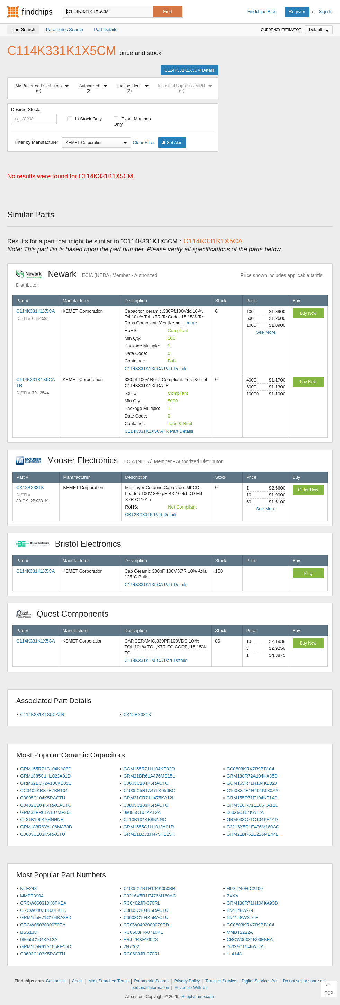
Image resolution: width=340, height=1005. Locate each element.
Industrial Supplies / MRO (186, 87)
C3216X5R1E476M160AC (253, 826)
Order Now (308, 489)
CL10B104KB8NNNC (144, 819)
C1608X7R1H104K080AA (253, 790)
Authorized (94, 87)
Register (297, 11)
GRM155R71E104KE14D (252, 797)
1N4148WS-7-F (242, 917)
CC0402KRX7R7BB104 (44, 790)
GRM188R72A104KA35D (252, 776)
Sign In (326, 11)
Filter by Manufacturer (36, 142)
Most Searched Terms (108, 981)
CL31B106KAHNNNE (41, 819)
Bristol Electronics (72, 543)
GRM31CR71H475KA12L (149, 797)
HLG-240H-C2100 (245, 888)
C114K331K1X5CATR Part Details (159, 431)
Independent (134, 87)
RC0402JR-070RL (141, 903)
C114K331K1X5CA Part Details (156, 368)
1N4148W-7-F (241, 910)
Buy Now (308, 313)
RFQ (308, 573)
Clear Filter (144, 142)
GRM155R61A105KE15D (45, 946)
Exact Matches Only (132, 121)
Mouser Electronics (119, 460)
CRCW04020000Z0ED (146, 924)
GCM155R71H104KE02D (149, 768)
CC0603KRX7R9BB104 (250, 768)
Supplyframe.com (197, 996)
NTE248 (28, 888)
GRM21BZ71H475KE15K (148, 834)
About (77, 981)
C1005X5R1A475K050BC (149, 790)
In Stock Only (84, 119)
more (192, 322)
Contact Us (56, 981)
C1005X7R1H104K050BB (149, 888)
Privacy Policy (187, 981)
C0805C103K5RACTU (145, 805)
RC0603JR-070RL (141, 954)
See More (265, 332)
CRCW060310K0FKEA (43, 903)
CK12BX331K (30, 487)
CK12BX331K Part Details (151, 514)
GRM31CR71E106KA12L (252, 805)
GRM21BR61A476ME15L (149, 776)
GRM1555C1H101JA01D (148, 826)
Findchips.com (29, 12)
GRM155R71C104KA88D (45, 768)
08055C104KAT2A (141, 812)
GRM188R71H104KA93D (252, 903)
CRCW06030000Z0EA (42, 924)
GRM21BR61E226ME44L (252, 834)
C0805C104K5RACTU (42, 797)
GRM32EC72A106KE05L (45, 783)
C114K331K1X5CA (35, 311)
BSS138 (28, 932)
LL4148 (234, 954)
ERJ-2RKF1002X (140, 939)
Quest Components (66, 613)
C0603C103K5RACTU (42, 834)
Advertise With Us (191, 987)
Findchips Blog (262, 11)
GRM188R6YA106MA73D (46, 826)
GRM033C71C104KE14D (252, 819)
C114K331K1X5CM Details (189, 70)
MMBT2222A (240, 932)
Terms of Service (220, 981)
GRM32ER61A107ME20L (46, 812)
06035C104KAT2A (245, 812)
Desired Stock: (34, 115)
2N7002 (131, 946)
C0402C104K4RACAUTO (46, 805)
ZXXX (233, 895)
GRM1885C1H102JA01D (45, 776)
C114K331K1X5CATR (42, 714)
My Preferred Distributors (43, 87)
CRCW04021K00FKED (43, 910)
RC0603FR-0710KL (143, 932)
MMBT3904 (31, 895)
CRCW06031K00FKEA (250, 939)
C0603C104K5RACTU (145, 783)
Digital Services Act (259, 981)
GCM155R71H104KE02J (252, 783)
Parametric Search (151, 981)
